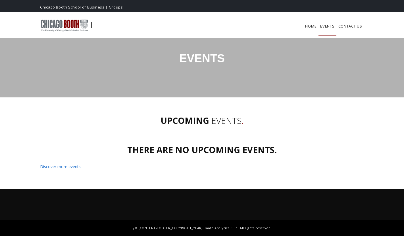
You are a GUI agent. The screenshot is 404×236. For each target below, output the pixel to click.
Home (310, 26)
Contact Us (350, 26)
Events (327, 26)
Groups (116, 7)
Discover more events (60, 166)
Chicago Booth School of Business (72, 7)
